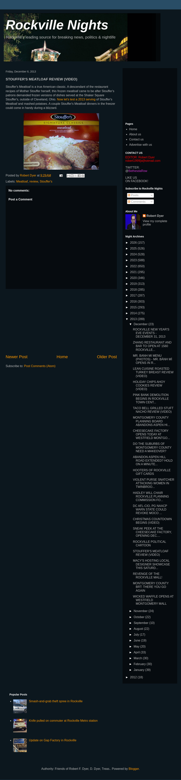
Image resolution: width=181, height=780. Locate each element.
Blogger (134, 768)
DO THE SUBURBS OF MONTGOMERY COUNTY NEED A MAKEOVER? (152, 447)
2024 (134, 254)
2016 (134, 301)
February (140, 664)
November (141, 611)
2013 (134, 319)
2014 (134, 313)
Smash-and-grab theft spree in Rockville (56, 701)
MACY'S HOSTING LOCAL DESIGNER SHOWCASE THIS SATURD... (151, 564)
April (137, 652)
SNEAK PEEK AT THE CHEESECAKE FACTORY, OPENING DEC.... (152, 532)
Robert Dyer (155, 215)
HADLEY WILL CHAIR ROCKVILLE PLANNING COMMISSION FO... (151, 496)
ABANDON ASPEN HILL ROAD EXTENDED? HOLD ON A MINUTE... (153, 460)
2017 (134, 295)
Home (62, 356)
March (138, 658)
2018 (134, 289)
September (141, 622)
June (137, 640)
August (139, 628)
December (141, 324)
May (137, 646)
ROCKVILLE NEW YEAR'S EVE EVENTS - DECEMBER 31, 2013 (151, 333)
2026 (134, 242)
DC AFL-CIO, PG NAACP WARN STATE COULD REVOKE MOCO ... (150, 509)
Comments (137, 201)
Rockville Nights (57, 25)
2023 (134, 260)
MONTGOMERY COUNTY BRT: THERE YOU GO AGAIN (151, 587)
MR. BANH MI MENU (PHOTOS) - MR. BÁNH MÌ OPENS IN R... (152, 359)
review (33, 181)
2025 (134, 248)
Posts (133, 195)
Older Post (107, 356)
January (139, 669)
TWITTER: (132, 167)
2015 (134, 307)
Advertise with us (140, 144)
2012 (134, 677)
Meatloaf (22, 181)
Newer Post (17, 356)
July (137, 634)
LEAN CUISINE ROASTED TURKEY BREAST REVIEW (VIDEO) (153, 372)
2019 (134, 283)
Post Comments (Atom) (39, 366)
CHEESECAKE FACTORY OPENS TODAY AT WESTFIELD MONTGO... (151, 434)
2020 (134, 278)
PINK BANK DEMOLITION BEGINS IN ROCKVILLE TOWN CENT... (151, 398)
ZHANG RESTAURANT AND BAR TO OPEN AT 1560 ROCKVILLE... (152, 346)
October (139, 617)
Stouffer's (46, 181)
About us (135, 134)
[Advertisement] (61, 321)
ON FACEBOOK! (136, 181)
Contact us (136, 139)
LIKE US (131, 177)
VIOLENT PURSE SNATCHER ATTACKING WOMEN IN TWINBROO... (153, 483)
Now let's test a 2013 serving (76, 99)
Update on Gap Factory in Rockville (52, 740)
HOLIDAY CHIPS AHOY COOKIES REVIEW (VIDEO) (149, 385)
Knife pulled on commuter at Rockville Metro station (63, 720)
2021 (134, 272)
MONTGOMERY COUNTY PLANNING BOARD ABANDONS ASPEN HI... (151, 421)
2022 (134, 266)
